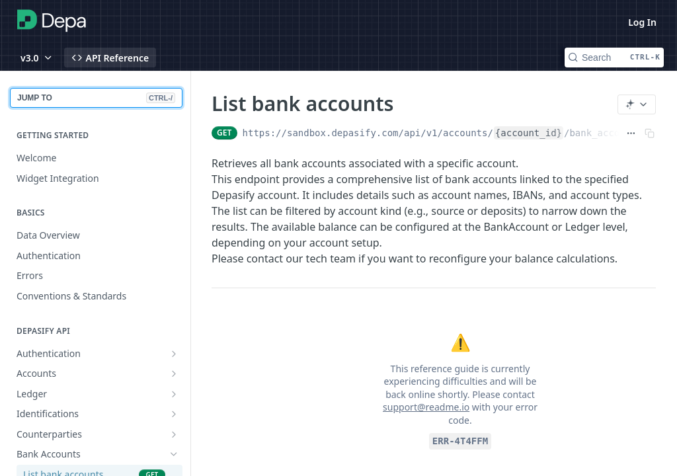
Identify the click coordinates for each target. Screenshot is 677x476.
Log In (642, 22)
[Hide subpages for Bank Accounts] (174, 454)
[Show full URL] (631, 132)
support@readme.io (426, 407)
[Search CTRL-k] (614, 57)
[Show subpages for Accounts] (174, 373)
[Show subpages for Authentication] (174, 353)
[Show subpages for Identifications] (174, 414)
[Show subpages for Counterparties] (174, 434)
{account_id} (528, 133)
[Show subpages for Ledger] (174, 394)
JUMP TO (96, 98)
